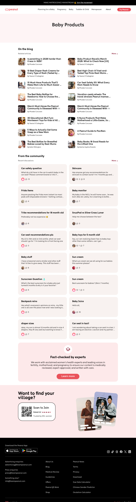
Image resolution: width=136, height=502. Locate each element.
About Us (49, 462)
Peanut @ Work (52, 487)
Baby (71, 9)
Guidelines (50, 477)
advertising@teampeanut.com (18, 465)
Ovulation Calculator (82, 492)
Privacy (76, 472)
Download (77, 477)
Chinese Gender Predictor (84, 487)
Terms (75, 467)
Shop (48, 492)
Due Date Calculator (81, 482)
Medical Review (52, 472)
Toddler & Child (82, 9)
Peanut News (78, 462)
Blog (48, 467)
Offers (48, 482)
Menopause (96, 9)
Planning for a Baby (46, 9)
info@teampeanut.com (15, 481)
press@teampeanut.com (16, 473)
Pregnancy (61, 9)
